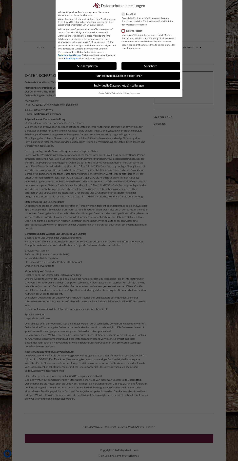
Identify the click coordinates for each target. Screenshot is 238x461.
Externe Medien (132, 26)
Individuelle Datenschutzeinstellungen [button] (119, 81)
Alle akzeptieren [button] (87, 62)
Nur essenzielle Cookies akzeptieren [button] (119, 72)
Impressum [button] (135, 89)
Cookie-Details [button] (105, 89)
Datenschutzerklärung (69, 51)
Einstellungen (71, 54)
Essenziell (129, 10)
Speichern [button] (150, 62)
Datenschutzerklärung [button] (121, 89)
